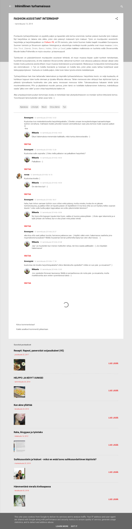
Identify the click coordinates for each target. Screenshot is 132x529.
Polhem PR (49, 42)
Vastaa (27, 144)
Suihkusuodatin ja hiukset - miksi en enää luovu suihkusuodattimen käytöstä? (55, 459)
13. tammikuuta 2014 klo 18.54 (51, 183)
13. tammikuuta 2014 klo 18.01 (45, 200)
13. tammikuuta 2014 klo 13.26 (45, 150)
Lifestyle (34, 107)
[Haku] (121, 7)
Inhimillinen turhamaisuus (32, 6)
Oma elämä (55, 107)
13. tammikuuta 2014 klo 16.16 (41, 175)
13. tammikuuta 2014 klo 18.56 (51, 212)
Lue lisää (113, 363)
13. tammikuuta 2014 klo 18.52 (51, 133)
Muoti (44, 107)
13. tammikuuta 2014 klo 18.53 (51, 158)
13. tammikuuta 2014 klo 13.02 (45, 118)
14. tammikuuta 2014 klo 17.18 (45, 261)
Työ (64, 107)
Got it (74, 526)
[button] (116, 19)
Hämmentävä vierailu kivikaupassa (32, 486)
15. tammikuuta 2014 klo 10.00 (51, 269)
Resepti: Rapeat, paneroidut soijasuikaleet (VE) (39, 350)
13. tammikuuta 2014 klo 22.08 (51, 242)
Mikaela (35, 133)
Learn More (62, 526)
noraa (26, 174)
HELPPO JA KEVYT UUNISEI (28, 377)
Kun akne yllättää (23, 405)
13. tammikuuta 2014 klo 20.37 (45, 232)
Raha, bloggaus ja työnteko (28, 432)
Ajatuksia (24, 107)
